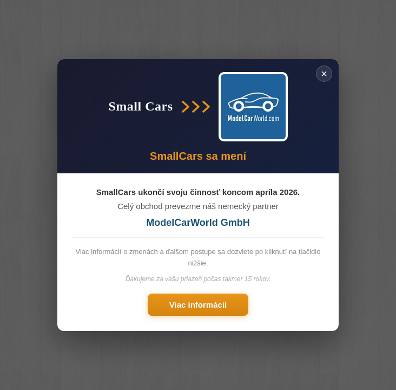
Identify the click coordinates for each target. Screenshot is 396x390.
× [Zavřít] (324, 74)
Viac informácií (198, 304)
